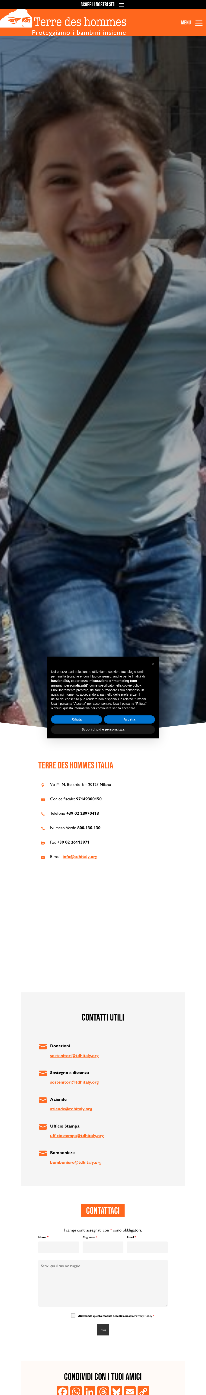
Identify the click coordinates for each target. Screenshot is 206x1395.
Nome (43, 1237)
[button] (152, 664)
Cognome (90, 1237)
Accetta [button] (129, 719)
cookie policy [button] (131, 685)
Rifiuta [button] (76, 719)
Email (131, 1237)
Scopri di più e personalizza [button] (103, 729)
